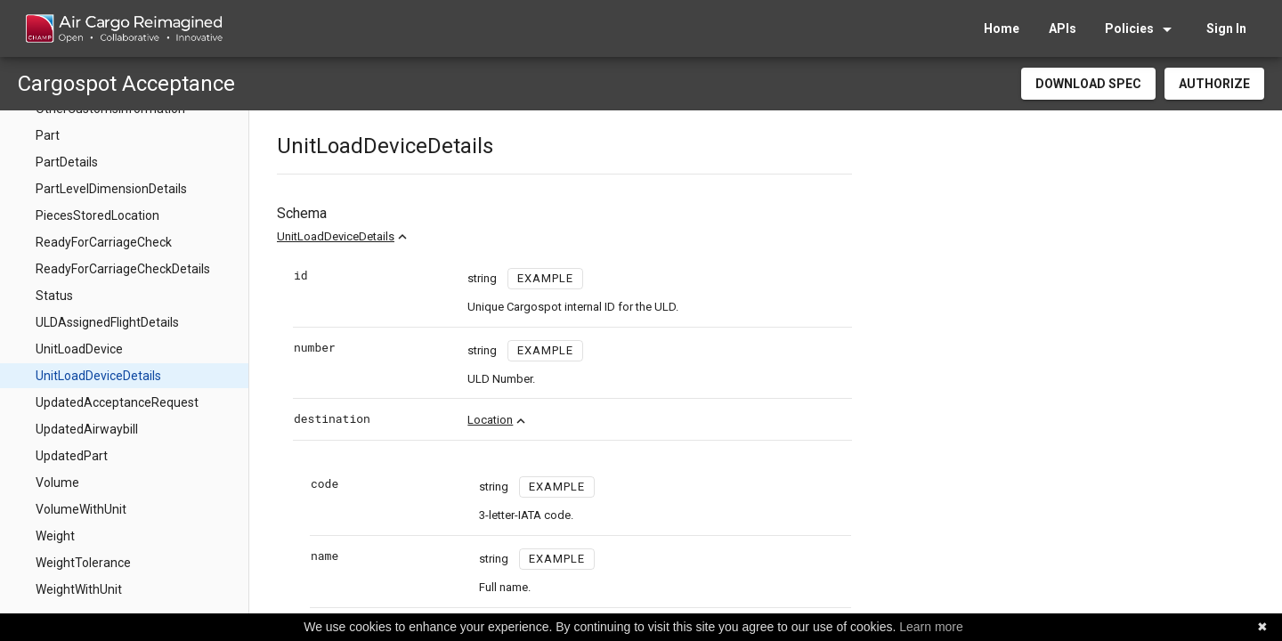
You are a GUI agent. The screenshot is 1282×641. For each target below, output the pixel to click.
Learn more (931, 627)
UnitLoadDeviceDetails (335, 236)
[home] (123, 28)
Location (490, 419)
